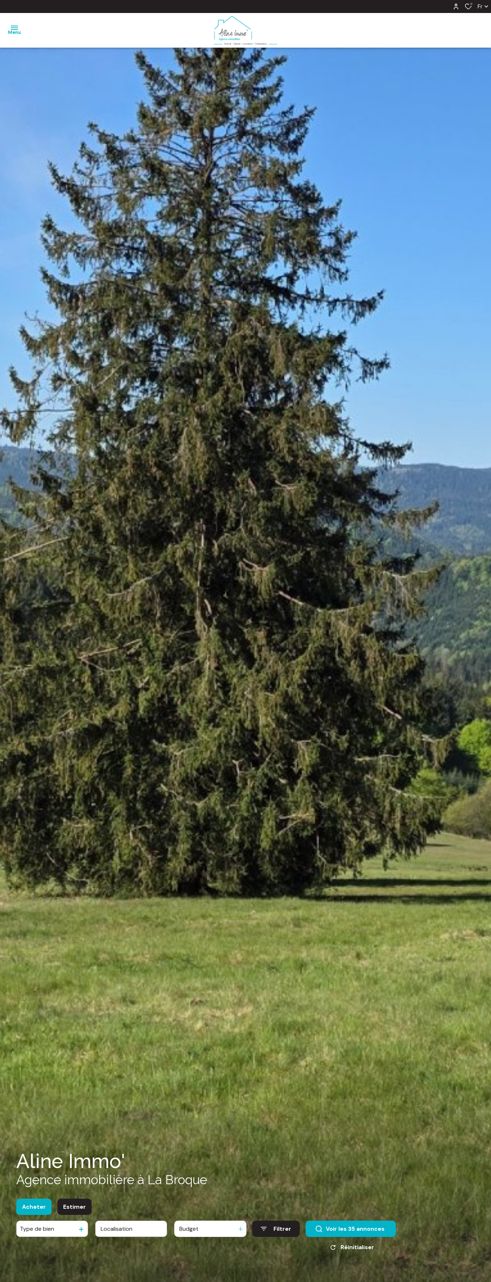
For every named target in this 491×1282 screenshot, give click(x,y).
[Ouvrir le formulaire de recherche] (276, 1231)
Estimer (74, 1209)
